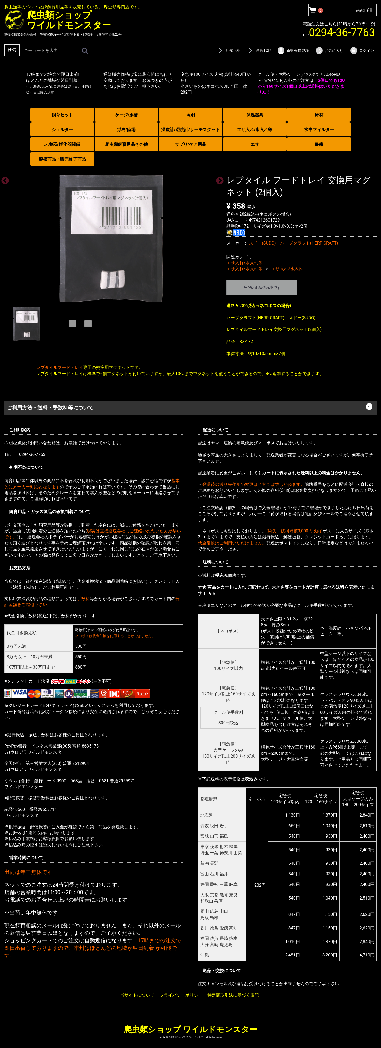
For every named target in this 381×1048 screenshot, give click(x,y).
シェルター (62, 129)
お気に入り (329, 51)
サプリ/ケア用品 (190, 144)
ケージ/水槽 (126, 114)
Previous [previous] (3, 179)
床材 (319, 114)
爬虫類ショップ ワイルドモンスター (190, 1029)
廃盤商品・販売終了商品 (62, 159)
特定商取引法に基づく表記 (233, 995)
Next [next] (218, 179)
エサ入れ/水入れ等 (255, 129)
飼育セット (62, 114)
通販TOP (259, 51)
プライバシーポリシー (181, 995)
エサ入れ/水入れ (287, 268)
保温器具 (254, 114)
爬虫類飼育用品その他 (126, 144)
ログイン (362, 51)
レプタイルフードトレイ (59, 367)
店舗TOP (228, 51)
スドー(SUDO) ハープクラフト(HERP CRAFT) (293, 243)
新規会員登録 (293, 51)
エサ (255, 144)
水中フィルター (319, 129)
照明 (190, 114)
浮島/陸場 (126, 129)
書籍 (319, 144)
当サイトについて (137, 995)
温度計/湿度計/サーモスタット (190, 129)
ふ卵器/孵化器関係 (62, 144)
